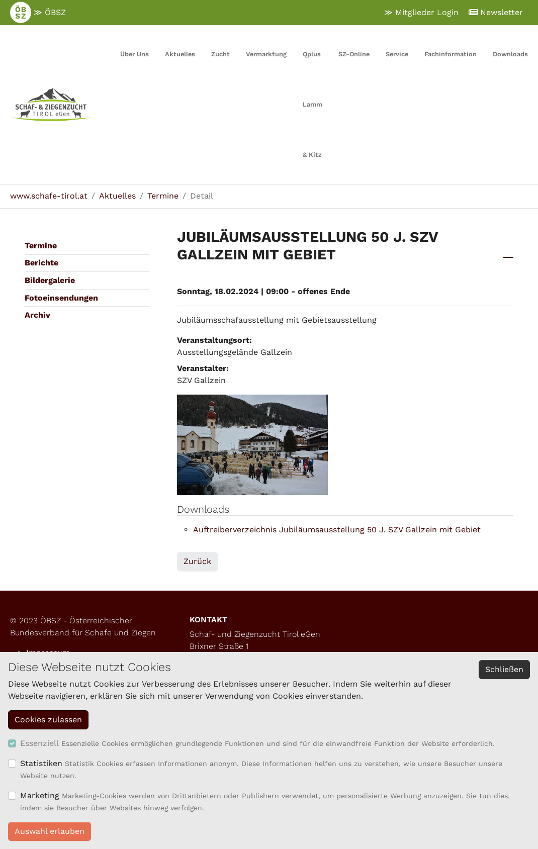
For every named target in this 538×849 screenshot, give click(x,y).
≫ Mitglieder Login (421, 12)
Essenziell (39, 743)
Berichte (41, 262)
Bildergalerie (50, 280)
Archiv (37, 315)
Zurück (197, 561)
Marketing (39, 795)
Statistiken (41, 763)
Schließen (504, 669)
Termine (41, 245)
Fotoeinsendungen (61, 298)
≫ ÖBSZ (38, 12)
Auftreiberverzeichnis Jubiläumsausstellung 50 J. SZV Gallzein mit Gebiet (337, 529)
